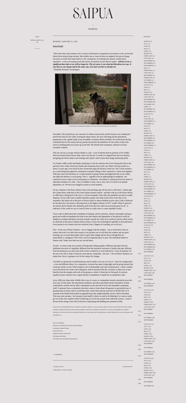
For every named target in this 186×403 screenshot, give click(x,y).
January (147, 58)
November (148, 63)
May (145, 49)
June (146, 46)
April (146, 51)
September (148, 65)
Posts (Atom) (67, 370)
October (147, 80)
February (148, 56)
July (146, 44)
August (147, 85)
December (148, 61)
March (147, 41)
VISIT (37, 39)
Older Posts (128, 366)
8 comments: (58, 354)
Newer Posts (58, 366)
